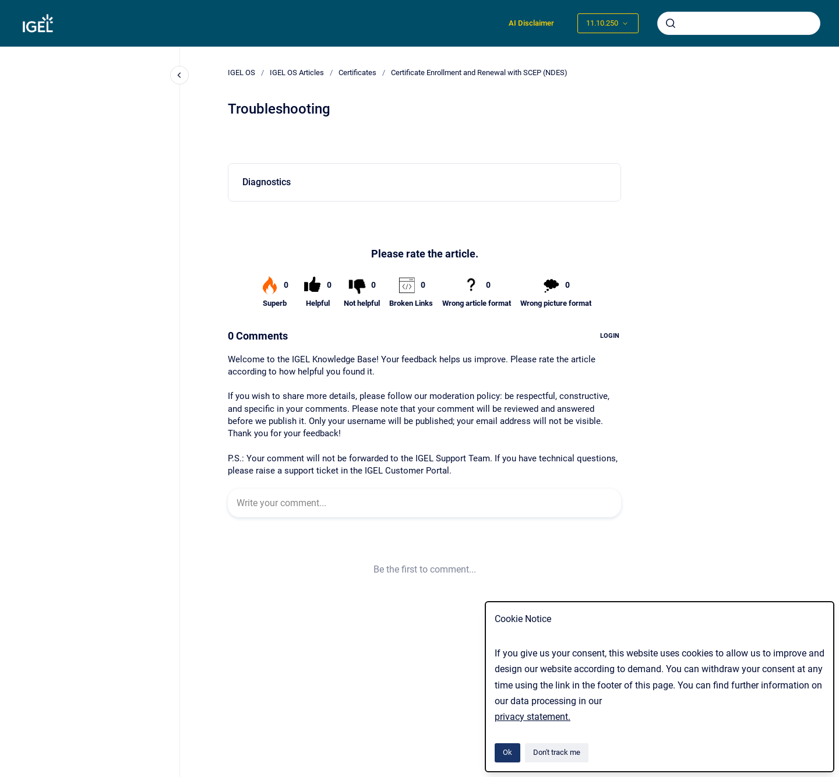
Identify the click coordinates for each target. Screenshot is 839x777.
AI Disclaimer (531, 23)
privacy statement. (532, 716)
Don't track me (556, 752)
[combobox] (739, 23)
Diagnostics (266, 182)
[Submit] (670, 23)
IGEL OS (241, 72)
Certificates (357, 72)
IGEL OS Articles (297, 72)
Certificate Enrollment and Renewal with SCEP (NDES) (479, 72)
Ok (507, 752)
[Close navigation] (179, 75)
